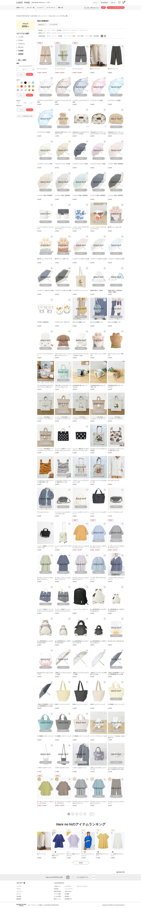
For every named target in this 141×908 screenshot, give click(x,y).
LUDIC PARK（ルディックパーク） (39, 16)
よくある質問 (57, 896)
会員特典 (56, 888)
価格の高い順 (74, 30)
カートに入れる (123, 2)
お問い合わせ (68, 891)
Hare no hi (42, 24)
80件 (69, 36)
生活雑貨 (18, 896)
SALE (64, 33)
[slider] (18, 66)
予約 (68, 33)
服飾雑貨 (18, 899)
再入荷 (73, 33)
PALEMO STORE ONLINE (22, 16)
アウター (18, 888)
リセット (21, 74)
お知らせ (113, 2)
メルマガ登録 (57, 894)
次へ (92, 813)
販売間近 (54, 33)
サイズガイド (68, 886)
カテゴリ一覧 (30, 7)
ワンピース (19, 891)
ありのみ (54, 36)
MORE (81, 863)
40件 (65, 36)
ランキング (40, 7)
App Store (93, 877)
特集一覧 (60, 7)
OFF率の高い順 (83, 30)
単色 (87, 36)
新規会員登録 (104, 2)
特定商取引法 (68, 899)
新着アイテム (20, 7)
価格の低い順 (66, 30)
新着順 (53, 30)
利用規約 (67, 896)
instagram (67, 877)
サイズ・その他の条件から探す (115, 7)
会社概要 (67, 894)
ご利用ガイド (57, 886)
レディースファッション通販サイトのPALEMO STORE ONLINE (43, 905)
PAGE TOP (121, 872)
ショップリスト (69, 888)
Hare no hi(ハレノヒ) (54, 16)
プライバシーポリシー (82, 886)
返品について (57, 899)
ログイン (96, 2)
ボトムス (18, 894)
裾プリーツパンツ (41, 854)
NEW (59, 33)
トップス (18, 886)
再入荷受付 (45, 63)
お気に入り (119, 3)
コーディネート (50, 7)
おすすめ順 (47, 30)
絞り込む (29, 74)
